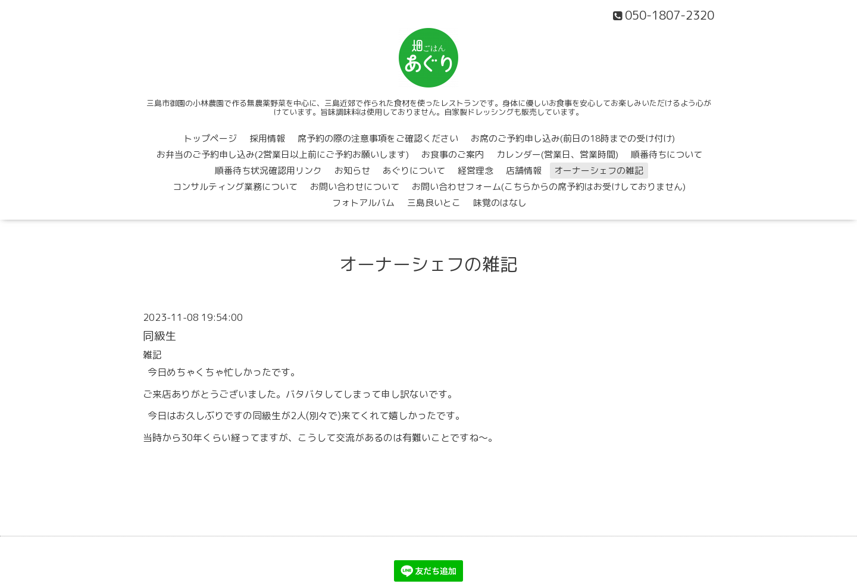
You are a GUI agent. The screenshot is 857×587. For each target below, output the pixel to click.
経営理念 (475, 170)
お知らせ (352, 170)
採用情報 (267, 138)
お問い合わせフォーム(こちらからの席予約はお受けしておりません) (549, 186)
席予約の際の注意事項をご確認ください (378, 138)
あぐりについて (414, 170)
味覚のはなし (500, 202)
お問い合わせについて (354, 186)
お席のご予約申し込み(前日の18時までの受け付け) (573, 138)
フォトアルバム (363, 202)
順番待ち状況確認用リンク (268, 170)
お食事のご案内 (452, 154)
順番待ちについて (666, 154)
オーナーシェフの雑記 (598, 170)
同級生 (160, 336)
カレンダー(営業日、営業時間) (557, 154)
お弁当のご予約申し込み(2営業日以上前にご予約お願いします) (283, 154)
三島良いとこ (434, 202)
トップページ (210, 138)
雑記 (152, 354)
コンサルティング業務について (235, 186)
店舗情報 (524, 170)
